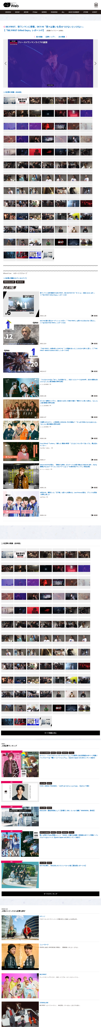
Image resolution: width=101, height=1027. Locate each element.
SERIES (44, 12)
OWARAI (8, 12)
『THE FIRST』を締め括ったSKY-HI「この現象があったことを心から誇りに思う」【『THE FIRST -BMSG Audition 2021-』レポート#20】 (68, 349)
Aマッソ (42, 916)
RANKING (54, 12)
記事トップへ (50, 37)
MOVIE (26, 12)
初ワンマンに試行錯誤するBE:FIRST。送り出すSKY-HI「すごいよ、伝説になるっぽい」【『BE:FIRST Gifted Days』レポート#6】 (67, 294)
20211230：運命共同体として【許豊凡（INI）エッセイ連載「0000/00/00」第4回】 (67, 810)
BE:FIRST (43, 974)
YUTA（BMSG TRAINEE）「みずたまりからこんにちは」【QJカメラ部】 (65, 786)
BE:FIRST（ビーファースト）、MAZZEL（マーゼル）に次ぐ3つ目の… (60, 1005)
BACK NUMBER (74, 12)
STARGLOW (44, 1002)
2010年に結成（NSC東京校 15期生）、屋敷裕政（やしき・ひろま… (59, 947)
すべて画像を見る (50, 733)
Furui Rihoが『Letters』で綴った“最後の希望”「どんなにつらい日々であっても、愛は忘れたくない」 (68, 444)
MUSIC (17, 12)
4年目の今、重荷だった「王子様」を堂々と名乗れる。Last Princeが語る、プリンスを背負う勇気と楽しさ (68, 493)
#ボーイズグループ (20, 273)
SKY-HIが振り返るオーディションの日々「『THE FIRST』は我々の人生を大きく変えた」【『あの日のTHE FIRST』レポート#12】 (68, 321)
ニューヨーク (44, 944)
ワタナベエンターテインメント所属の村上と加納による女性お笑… (59, 919)
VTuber (35, 12)
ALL (63, 12)
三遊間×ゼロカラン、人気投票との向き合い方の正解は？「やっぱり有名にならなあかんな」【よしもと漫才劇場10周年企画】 (69, 423)
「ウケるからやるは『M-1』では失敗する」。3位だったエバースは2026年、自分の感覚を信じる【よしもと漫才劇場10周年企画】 (68, 380)
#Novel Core (7, 273)
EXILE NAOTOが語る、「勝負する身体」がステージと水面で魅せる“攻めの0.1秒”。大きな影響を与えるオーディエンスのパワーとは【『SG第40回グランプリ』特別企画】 (68, 465)
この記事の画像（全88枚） (13, 92)
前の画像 (39, 37)
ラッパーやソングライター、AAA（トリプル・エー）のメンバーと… (59, 977)
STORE (85, 12)
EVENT (94, 12)
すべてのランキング (50, 894)
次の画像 (61, 37)
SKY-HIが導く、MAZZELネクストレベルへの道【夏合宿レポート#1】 (63, 865)
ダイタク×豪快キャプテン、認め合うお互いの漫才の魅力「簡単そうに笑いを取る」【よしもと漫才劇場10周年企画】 (69, 402)
